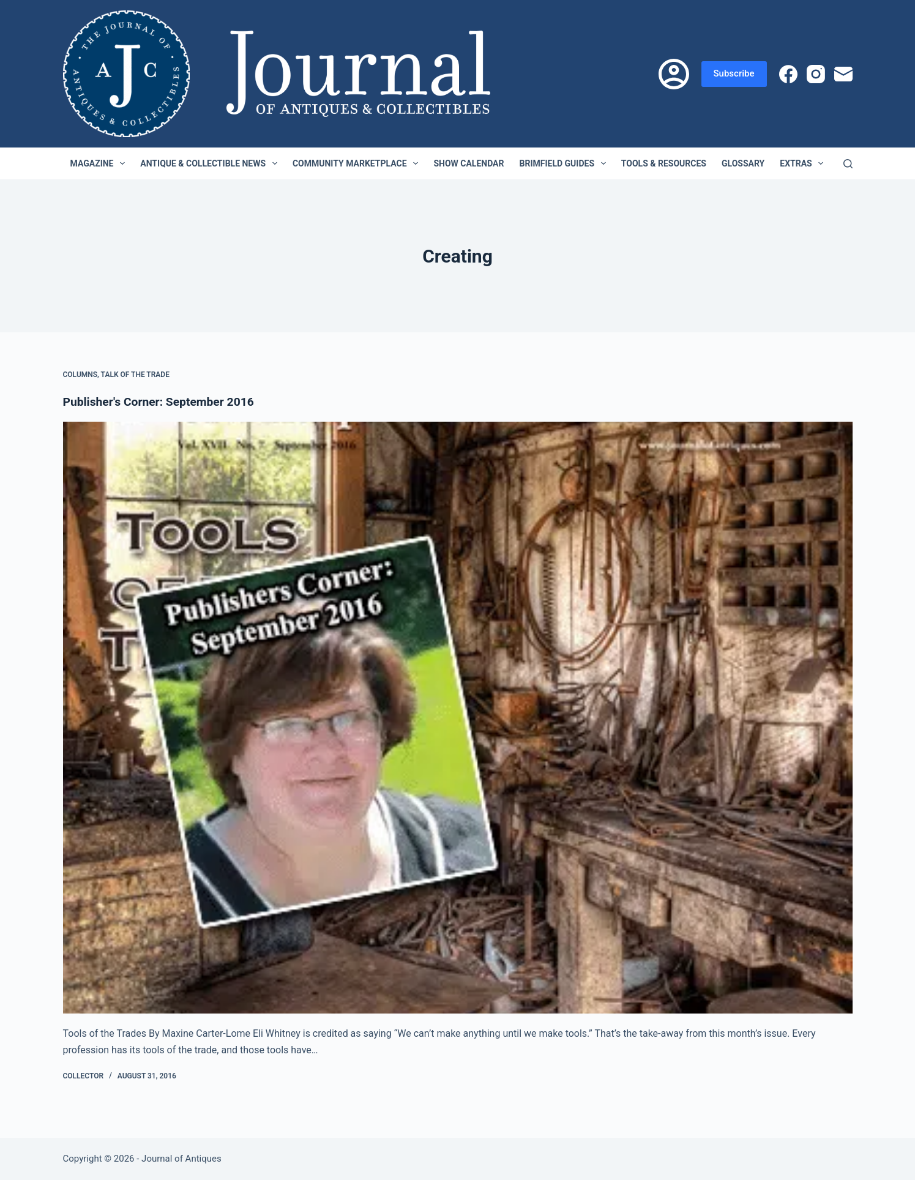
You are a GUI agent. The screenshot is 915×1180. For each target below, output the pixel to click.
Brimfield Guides (565, 163)
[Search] (848, 163)
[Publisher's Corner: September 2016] (458, 718)
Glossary (743, 163)
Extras (804, 163)
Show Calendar (468, 163)
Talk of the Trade (135, 374)
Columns (80, 374)
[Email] (843, 74)
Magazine (100, 163)
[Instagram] (816, 74)
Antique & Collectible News (211, 163)
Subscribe (734, 73)
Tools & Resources (663, 163)
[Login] (674, 74)
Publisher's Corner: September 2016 (162, 401)
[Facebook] (788, 74)
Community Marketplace (358, 163)
